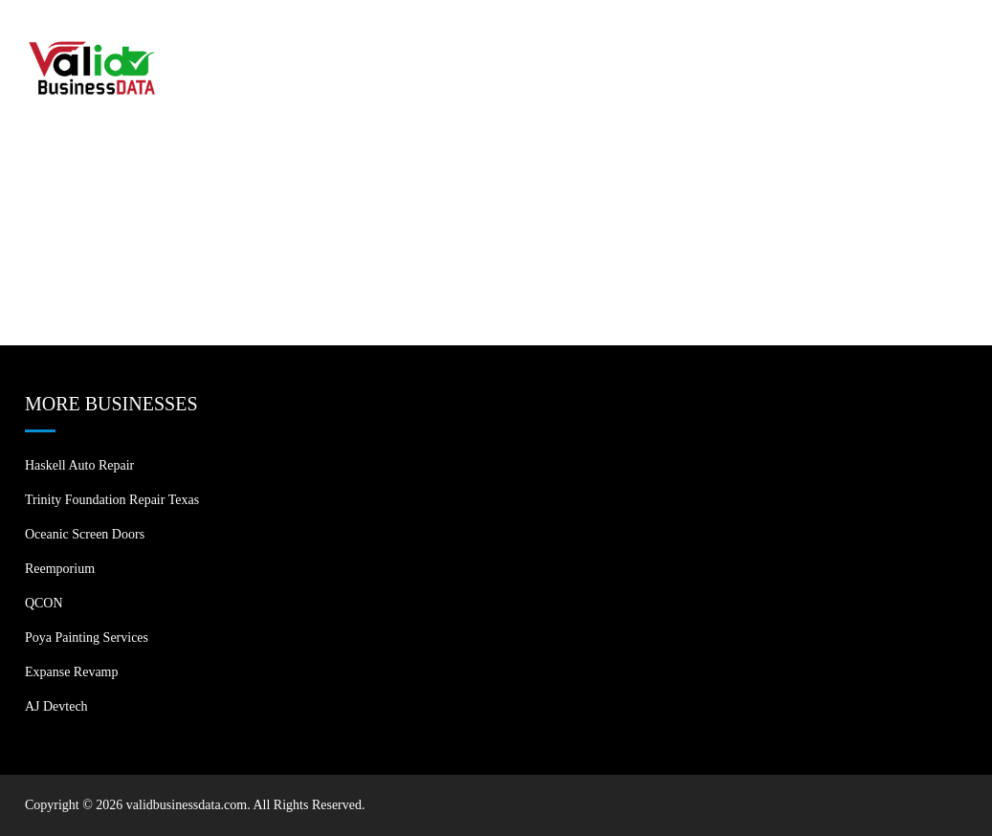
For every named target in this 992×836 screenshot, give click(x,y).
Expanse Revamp (72, 672)
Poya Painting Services (86, 637)
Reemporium (60, 568)
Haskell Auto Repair (79, 465)
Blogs (812, 38)
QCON (44, 603)
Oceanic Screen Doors (84, 534)
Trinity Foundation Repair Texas (112, 500)
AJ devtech (56, 706)
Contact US (908, 38)
